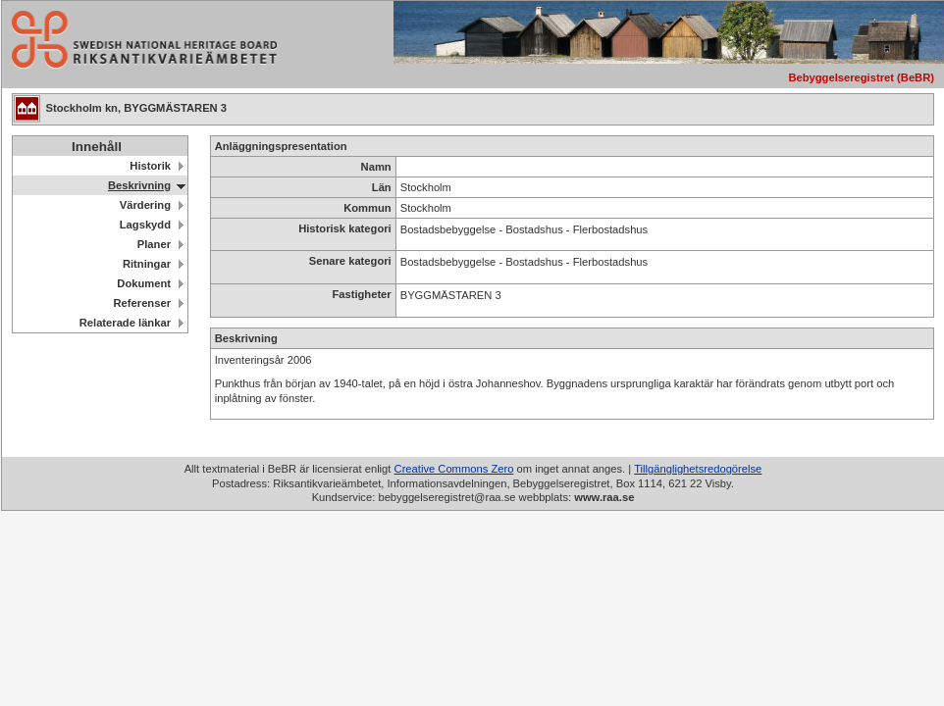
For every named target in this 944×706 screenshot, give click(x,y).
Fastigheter (361, 294)
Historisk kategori (345, 228)
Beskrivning (139, 185)
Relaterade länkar (125, 322)
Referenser (142, 303)
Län (382, 187)
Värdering (145, 205)
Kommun (367, 208)
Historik (150, 166)
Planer (154, 244)
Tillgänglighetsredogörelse (697, 469)
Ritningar (147, 264)
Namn (376, 167)
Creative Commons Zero (454, 469)
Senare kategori (350, 261)
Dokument (144, 283)
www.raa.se (604, 497)
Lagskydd (145, 224)
